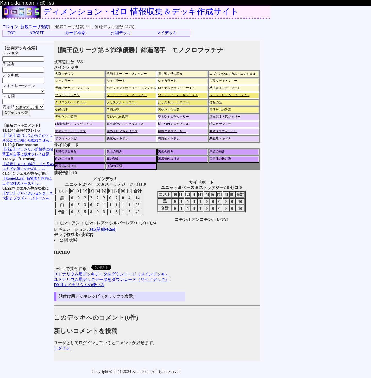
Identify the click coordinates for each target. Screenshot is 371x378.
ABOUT (36, 33)
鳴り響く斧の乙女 (170, 73)
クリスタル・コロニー (70, 102)
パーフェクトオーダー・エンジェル (131, 88)
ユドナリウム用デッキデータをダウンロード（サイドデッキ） (111, 279)
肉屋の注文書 (64, 158)
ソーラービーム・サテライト (127, 95)
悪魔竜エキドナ (117, 138)
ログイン (10, 26)
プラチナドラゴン (67, 95)
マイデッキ (166, 33)
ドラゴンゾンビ (66, 138)
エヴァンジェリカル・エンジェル (232, 73)
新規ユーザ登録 (34, 26)
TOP (11, 33)
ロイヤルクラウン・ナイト (176, 88)
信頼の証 (215, 102)
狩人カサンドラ (220, 124)
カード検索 (75, 33)
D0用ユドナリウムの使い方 (79, 285)
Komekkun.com (18, 3)
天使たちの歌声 (66, 117)
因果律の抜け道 (169, 158)
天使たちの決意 (169, 109)
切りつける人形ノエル (173, 124)
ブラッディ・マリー (223, 81)
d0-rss (47, 3)
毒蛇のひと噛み (66, 151)
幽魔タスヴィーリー (172, 131)
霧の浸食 (113, 158)
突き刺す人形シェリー (173, 117)
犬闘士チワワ (64, 73)
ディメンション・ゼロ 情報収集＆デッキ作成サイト (141, 11)
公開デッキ (121, 33)
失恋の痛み (114, 151)
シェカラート (64, 81)
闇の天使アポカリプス (70, 131)
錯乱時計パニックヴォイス (73, 124)
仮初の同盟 (114, 166)
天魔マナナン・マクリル (72, 88)
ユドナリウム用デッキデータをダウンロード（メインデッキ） (111, 274)
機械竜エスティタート (224, 88)
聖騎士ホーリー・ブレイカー (127, 73)
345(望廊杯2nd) (102, 229)
